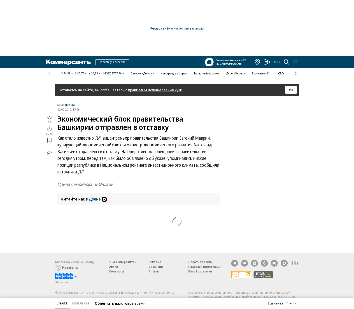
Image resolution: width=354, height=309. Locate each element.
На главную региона (112, 62)
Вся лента (275, 303)
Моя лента (80, 303)
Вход (277, 62)
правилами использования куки (155, 89)
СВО (281, 73)
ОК (291, 90)
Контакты (116, 271)
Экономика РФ (261, 73)
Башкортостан (66, 105)
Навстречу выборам (174, 73)
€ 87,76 (79, 73)
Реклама (155, 262)
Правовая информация (205, 267)
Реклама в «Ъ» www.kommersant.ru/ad (177, 28)
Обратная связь (200, 262)
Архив (113, 267)
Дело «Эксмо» (235, 73)
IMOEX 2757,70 (112, 73)
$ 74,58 (65, 73)
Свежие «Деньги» (142, 73)
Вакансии (156, 267)
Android (154, 271)
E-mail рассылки (200, 271)
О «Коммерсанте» (122, 262)
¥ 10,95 (93, 73)
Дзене (98, 199)
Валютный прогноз (206, 73)
